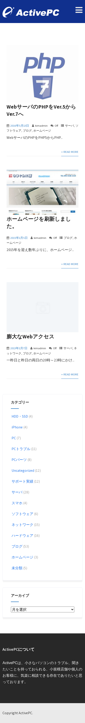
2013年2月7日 (18, 348)
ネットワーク (22, 524)
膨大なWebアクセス (30, 336)
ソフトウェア (22, 513)
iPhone (17, 427)
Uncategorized (22, 470)
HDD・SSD (19, 416)
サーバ (69, 126)
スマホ (16, 503)
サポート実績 (22, 481)
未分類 (16, 568)
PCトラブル (20, 448)
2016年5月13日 (19, 126)
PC (13, 438)
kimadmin (41, 126)
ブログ (27, 131)
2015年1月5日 (19, 238)
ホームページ (42, 131)
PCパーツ (19, 459)
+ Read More (69, 152)
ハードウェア (22, 535)
